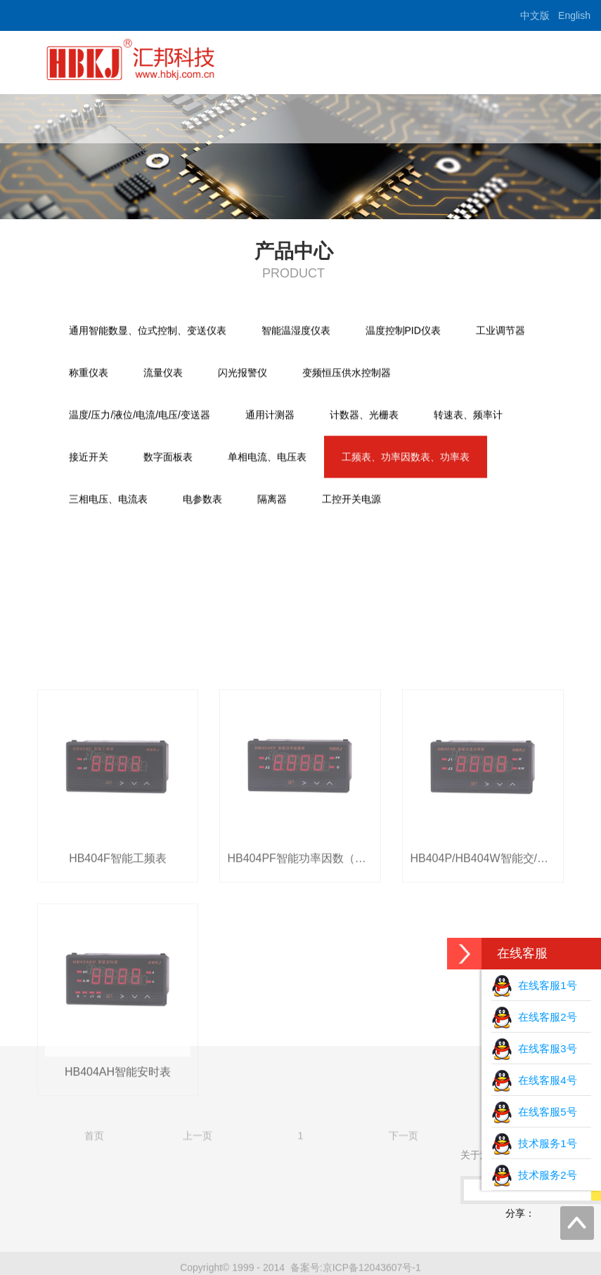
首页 (209, 115)
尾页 (507, 1253)
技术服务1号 (534, 1143)
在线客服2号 (534, 1017)
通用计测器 (270, 415)
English (574, 15)
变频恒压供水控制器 (346, 373)
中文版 (535, 15)
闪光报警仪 (242, 373)
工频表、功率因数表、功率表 (406, 458)
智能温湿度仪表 (295, 331)
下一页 (403, 1253)
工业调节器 (500, 331)
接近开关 (88, 458)
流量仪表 (163, 373)
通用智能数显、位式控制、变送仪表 (147, 331)
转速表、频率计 (468, 415)
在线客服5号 (534, 1112)
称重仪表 (88, 373)
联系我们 (525, 115)
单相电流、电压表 (267, 458)
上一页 (197, 1253)
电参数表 (202, 500)
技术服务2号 (534, 1175)
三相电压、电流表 (108, 500)
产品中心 (362, 115)
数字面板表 (168, 458)
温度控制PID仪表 (403, 331)
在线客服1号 (534, 985)
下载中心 (444, 115)
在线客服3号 (534, 1048)
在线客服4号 (534, 1080)
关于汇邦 (281, 115)
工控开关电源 (351, 500)
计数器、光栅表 (364, 415)
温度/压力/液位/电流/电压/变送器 (139, 415)
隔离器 (272, 500)
